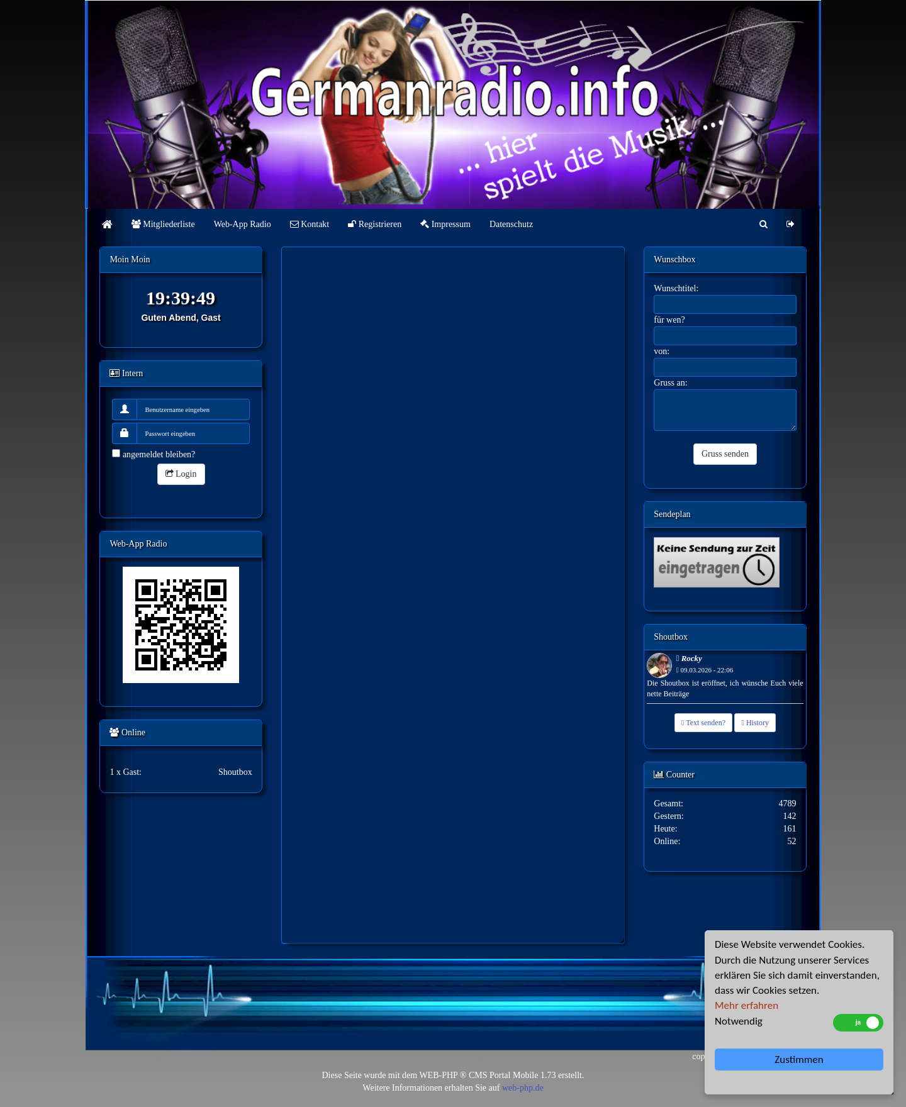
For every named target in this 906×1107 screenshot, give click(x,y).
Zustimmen (799, 1059)
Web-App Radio (242, 224)
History (754, 722)
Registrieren (374, 224)
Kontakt (310, 224)
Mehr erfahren (746, 1005)
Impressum (445, 224)
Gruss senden (725, 454)
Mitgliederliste (163, 224)
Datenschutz (511, 224)
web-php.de (523, 1088)
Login (181, 474)
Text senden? (703, 722)
